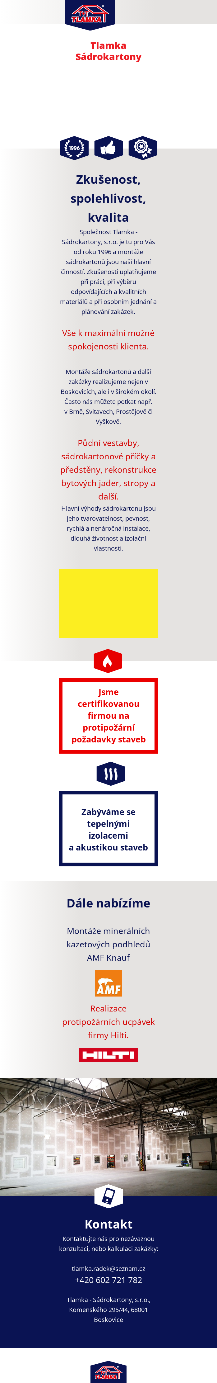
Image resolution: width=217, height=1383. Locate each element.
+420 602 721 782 (108, 1280)
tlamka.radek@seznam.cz (108, 1268)
